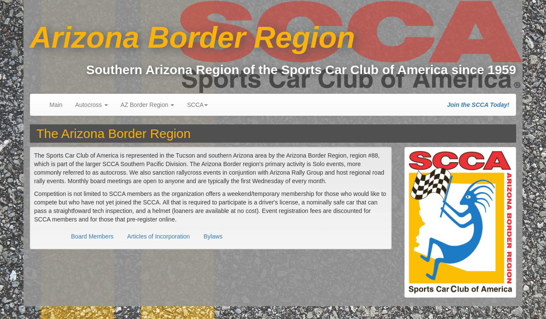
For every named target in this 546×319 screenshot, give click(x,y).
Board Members (92, 236)
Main (55, 104)
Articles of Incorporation (158, 236)
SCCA (197, 104)
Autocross (91, 104)
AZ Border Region (147, 104)
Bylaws (212, 236)
